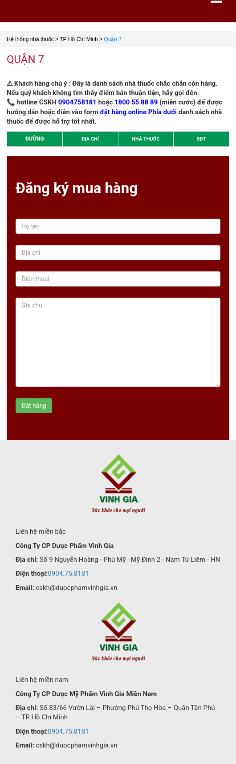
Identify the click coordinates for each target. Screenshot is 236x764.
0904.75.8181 (68, 573)
